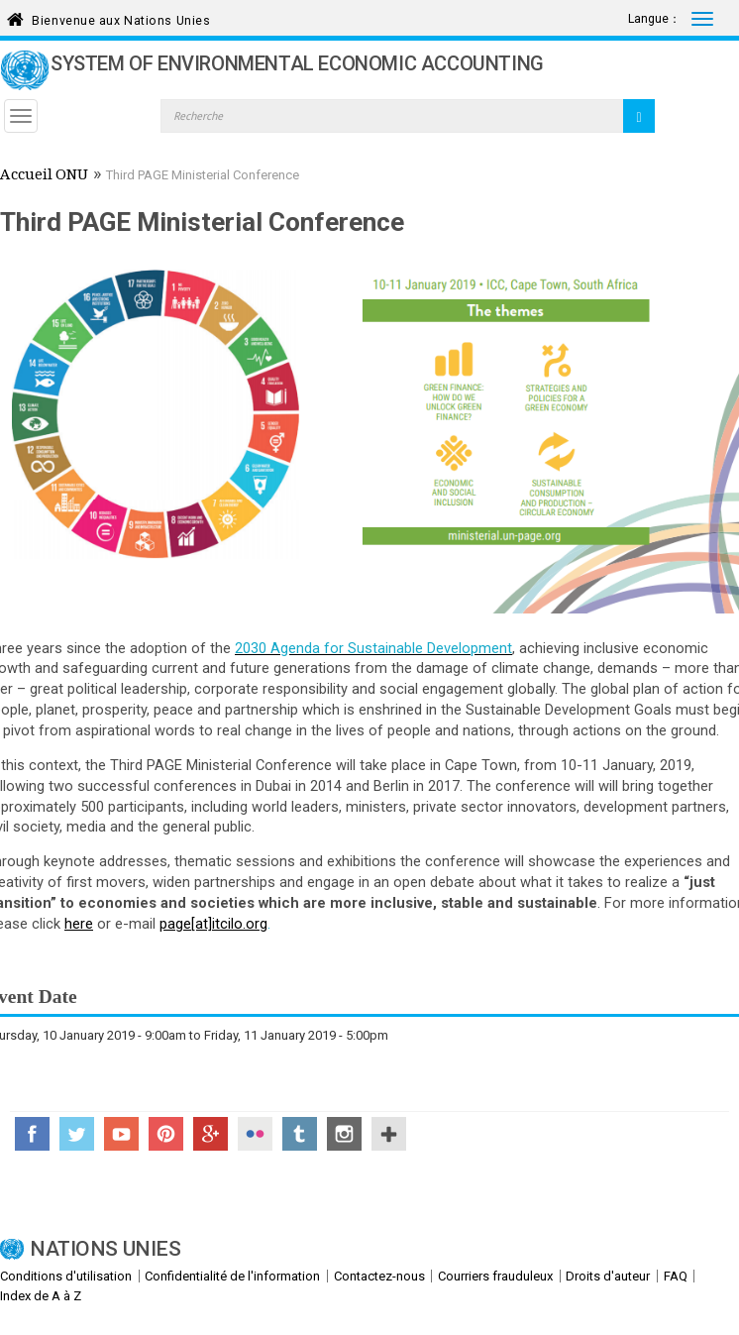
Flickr (255, 1134)
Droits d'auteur (608, 1276)
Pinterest (166, 1134)
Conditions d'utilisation (66, 1276)
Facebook (32, 1134)
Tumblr (299, 1134)
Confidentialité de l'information (232, 1276)
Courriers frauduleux (495, 1276)
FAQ (675, 1276)
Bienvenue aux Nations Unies (121, 17)
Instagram (344, 1134)
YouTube (121, 1134)
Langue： (654, 19)
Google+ (210, 1134)
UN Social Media (388, 1134)
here (78, 924)
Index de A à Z (40, 1295)
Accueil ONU (44, 176)
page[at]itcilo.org (213, 924)
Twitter (76, 1134)
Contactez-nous (379, 1276)
